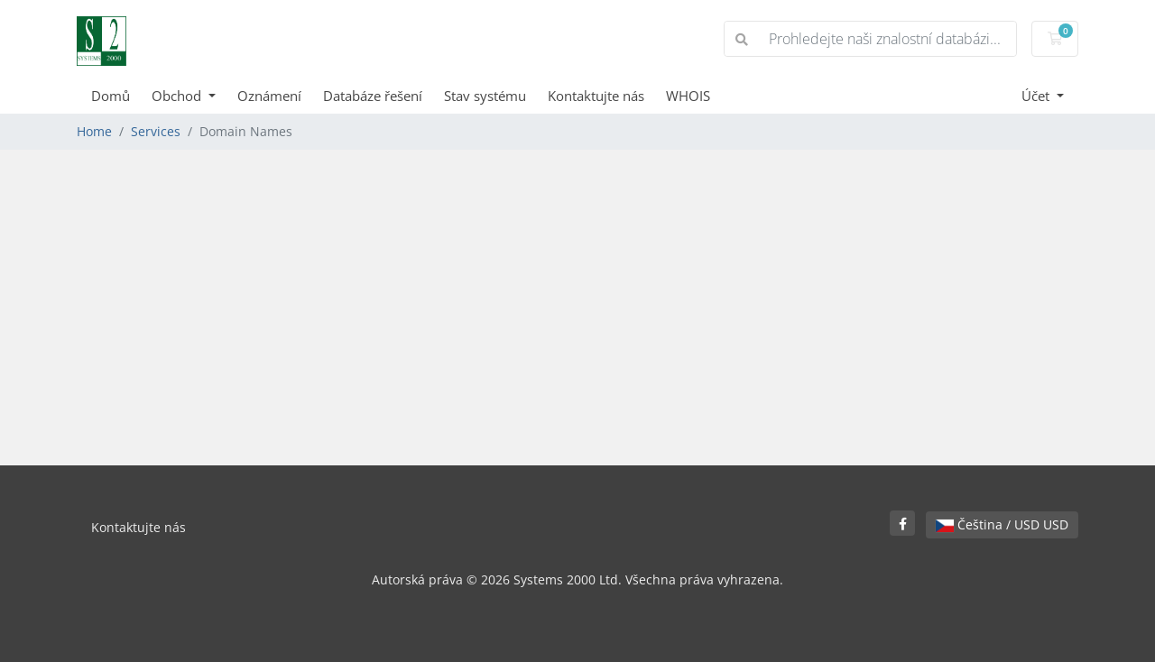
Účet (1037, 96)
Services (155, 131)
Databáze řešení (372, 96)
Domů (110, 96)
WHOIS (688, 96)
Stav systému (485, 96)
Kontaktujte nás (596, 96)
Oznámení (269, 96)
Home (94, 131)
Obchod (178, 96)
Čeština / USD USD (1002, 524)
